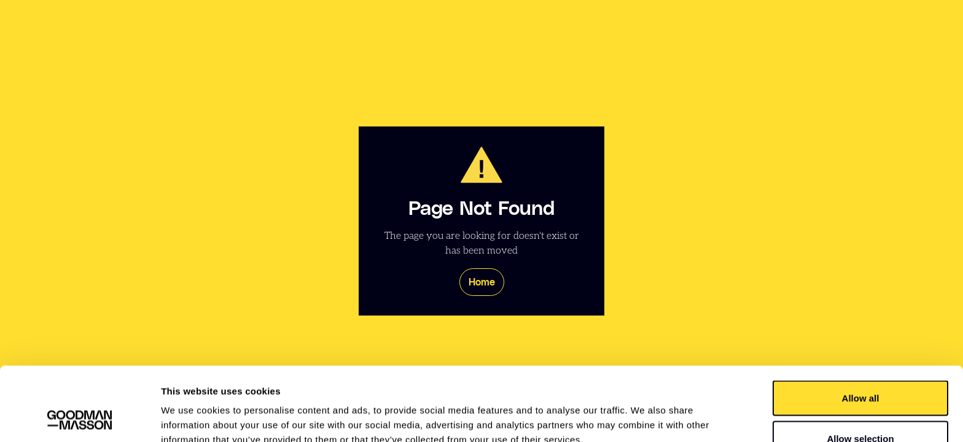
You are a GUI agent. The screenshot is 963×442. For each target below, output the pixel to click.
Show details (644, 410)
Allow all (860, 329)
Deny (860, 409)
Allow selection (860, 369)
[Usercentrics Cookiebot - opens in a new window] (79, 418)
